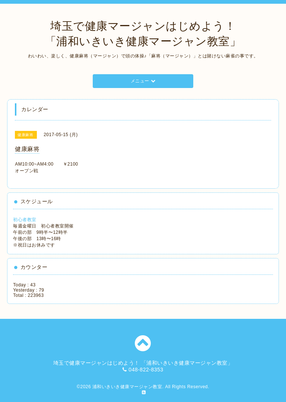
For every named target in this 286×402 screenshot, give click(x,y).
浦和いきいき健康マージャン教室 (127, 386)
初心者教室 (24, 219)
